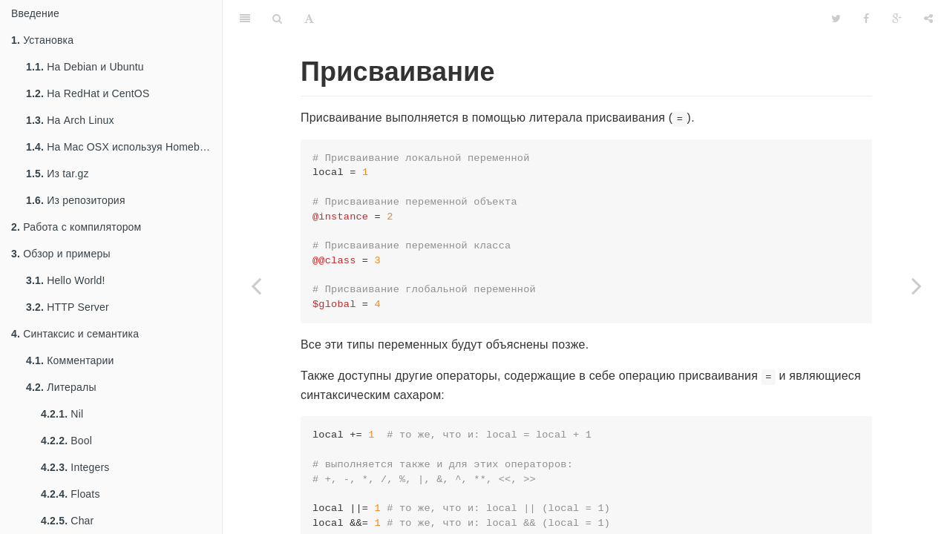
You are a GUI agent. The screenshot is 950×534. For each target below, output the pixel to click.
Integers (75, 467)
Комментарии (70, 360)
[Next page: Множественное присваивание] (916, 285)
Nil (62, 414)
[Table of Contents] (245, 18)
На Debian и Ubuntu (85, 67)
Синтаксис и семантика (75, 334)
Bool (66, 440)
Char (67, 521)
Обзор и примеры (61, 254)
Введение (35, 13)
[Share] (928, 18)
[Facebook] (866, 18)
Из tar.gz (57, 173)
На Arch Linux (70, 120)
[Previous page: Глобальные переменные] (256, 285)
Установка (42, 40)
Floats (70, 494)
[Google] (897, 18)
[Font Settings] (309, 18)
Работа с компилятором (76, 227)
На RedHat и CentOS (88, 93)
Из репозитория (75, 200)
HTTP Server (67, 307)
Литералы (61, 387)
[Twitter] (836, 18)
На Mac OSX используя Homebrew (121, 147)
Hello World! (65, 280)
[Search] (277, 18)
